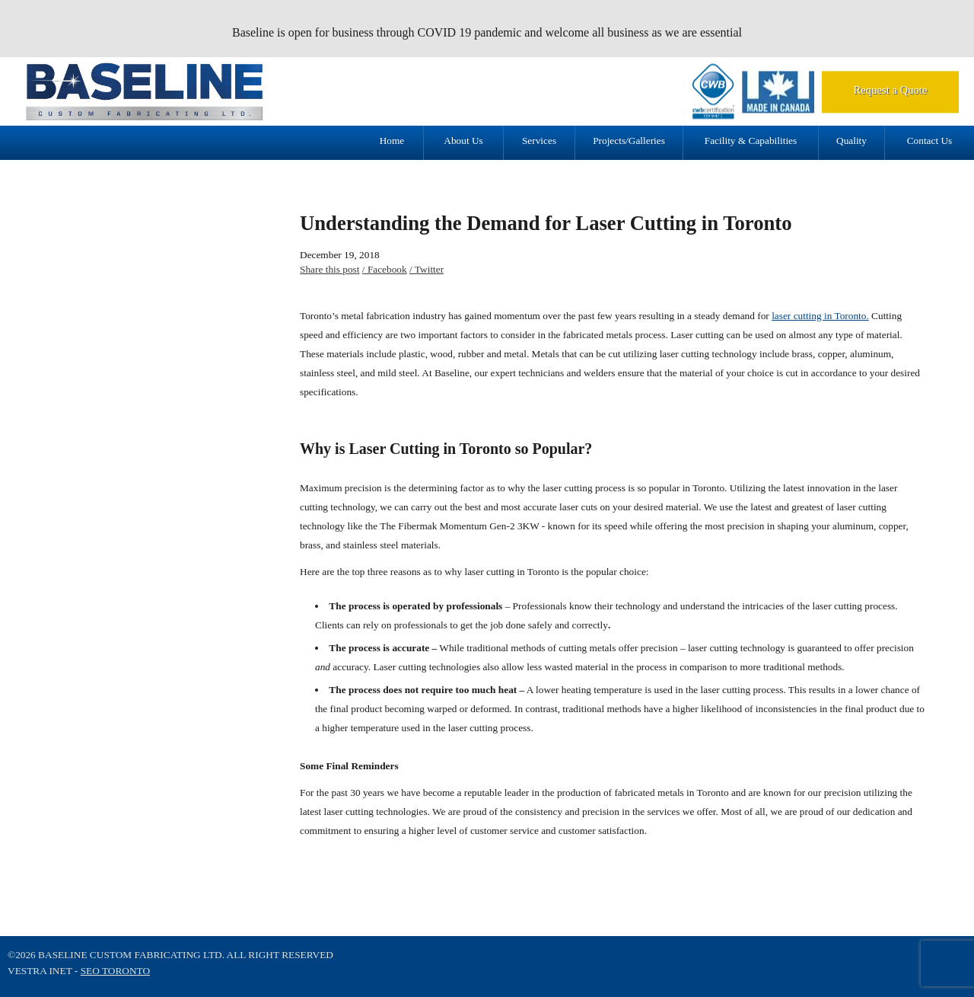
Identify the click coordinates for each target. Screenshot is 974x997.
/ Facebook (384, 269)
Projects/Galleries (629, 140)
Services (539, 140)
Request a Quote (891, 90)
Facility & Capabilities (751, 140)
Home (392, 140)
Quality (851, 140)
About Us (463, 140)
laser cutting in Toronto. (820, 315)
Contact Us (930, 140)
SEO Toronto (115, 970)
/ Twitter (426, 269)
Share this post (330, 269)
